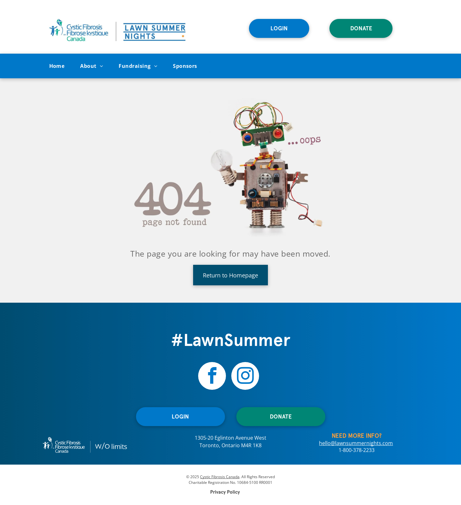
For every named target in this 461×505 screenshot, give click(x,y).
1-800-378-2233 (357, 450)
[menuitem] (57, 66)
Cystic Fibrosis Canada (219, 476)
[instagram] (245, 376)
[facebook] (212, 376)
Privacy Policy (225, 492)
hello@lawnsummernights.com (356, 443)
